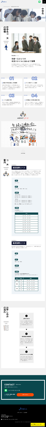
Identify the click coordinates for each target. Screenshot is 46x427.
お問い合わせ (25, 394)
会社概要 (25, 412)
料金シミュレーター (37, 424)
